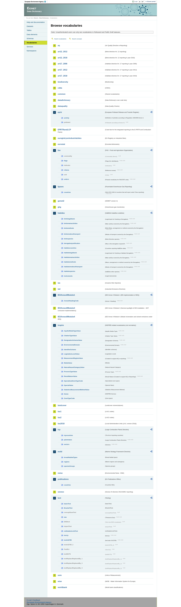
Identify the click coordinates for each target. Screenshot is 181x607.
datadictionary (64, 100)
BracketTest (68, 508)
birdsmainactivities (70, 223)
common (61, 94)
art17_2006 (62, 64)
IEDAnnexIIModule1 (66, 295)
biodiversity (63, 82)
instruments (68, 276)
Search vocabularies (60, 39)
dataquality (62, 106)
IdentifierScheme (70, 349)
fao (59, 150)
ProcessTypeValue (70, 371)
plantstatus (68, 440)
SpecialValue (68, 385)
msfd (60, 452)
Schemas (30, 38)
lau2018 (61, 424)
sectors (66, 444)
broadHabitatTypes (70, 457)
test (59, 498)
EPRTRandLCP (64, 130)
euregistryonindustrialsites (69, 138)
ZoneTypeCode (69, 398)
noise (60, 473)
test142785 (68, 540)
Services (30, 47)
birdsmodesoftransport (72, 234)
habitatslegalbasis (70, 253)
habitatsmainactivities (72, 257)
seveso (61, 492)
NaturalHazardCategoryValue (74, 367)
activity (66, 118)
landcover (62, 405)
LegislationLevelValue (72, 354)
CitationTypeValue (70, 335)
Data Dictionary (43, 18)
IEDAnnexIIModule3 (66, 308)
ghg (59, 207)
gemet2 (61, 201)
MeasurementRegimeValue (73, 358)
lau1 (59, 411)
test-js (66, 535)
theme (66, 394)
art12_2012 (62, 52)
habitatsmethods (70, 262)
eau (65, 517)
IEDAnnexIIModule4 (66, 317)
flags (66, 161)
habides (61, 213)
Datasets (30, 26)
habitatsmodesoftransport (73, 267)
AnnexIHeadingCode (71, 301)
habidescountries (70, 248)
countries (67, 192)
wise (60, 581)
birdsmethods (69, 228)
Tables (29, 30)
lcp (59, 430)
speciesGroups (69, 466)
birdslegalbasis (69, 219)
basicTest (67, 504)
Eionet (36, 18)
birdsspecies (68, 239)
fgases (61, 187)
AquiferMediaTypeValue (72, 331)
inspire (61, 325)
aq (59, 45)
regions (66, 462)
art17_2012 (62, 70)
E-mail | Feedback (33, 600)
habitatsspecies (69, 271)
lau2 (59, 417)
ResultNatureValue (70, 376)
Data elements (32, 34)
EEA (36, 1)
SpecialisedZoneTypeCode (73, 381)
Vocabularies (32, 43)
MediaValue (68, 363)
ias (59, 283)
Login (136, 1)
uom (60, 575)
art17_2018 (62, 76)
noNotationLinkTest (71, 531)
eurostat (61, 144)
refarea (66, 170)
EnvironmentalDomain (72, 345)
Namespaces (31, 51)
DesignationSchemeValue (73, 340)
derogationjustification (72, 243)
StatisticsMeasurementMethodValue (76, 390)
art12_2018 (62, 58)
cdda (60, 88)
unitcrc (66, 179)
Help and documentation (36, 22)
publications (63, 479)
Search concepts (77, 39)
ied (59, 289)
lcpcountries (68, 435)
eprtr (60, 112)
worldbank (62, 587)
